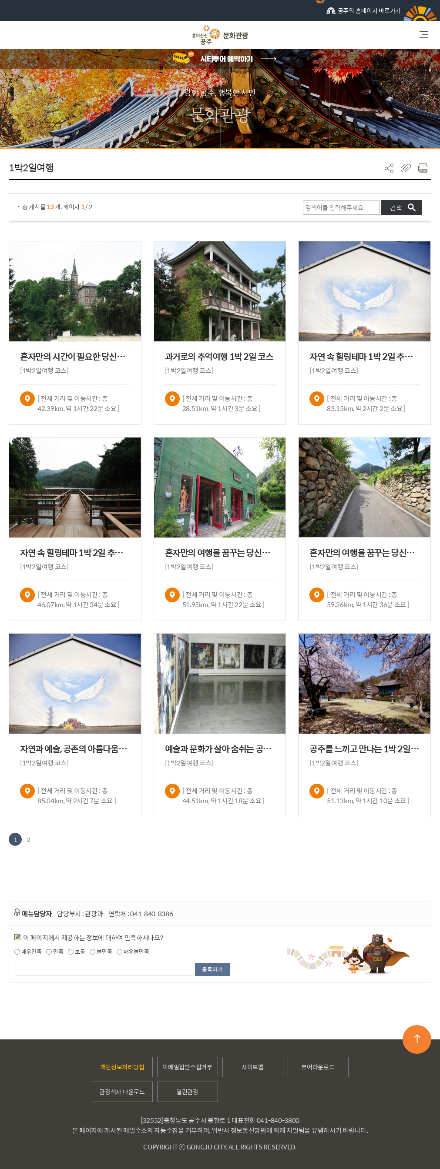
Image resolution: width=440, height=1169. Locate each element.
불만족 (101, 951)
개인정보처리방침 (122, 1067)
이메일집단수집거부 (187, 1067)
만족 (54, 951)
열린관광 (187, 1091)
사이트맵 (253, 1067)
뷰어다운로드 (317, 1067)
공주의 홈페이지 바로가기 (363, 13)
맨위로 (417, 1039)
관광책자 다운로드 (121, 1091)
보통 (76, 951)
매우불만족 (133, 951)
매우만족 (28, 951)
